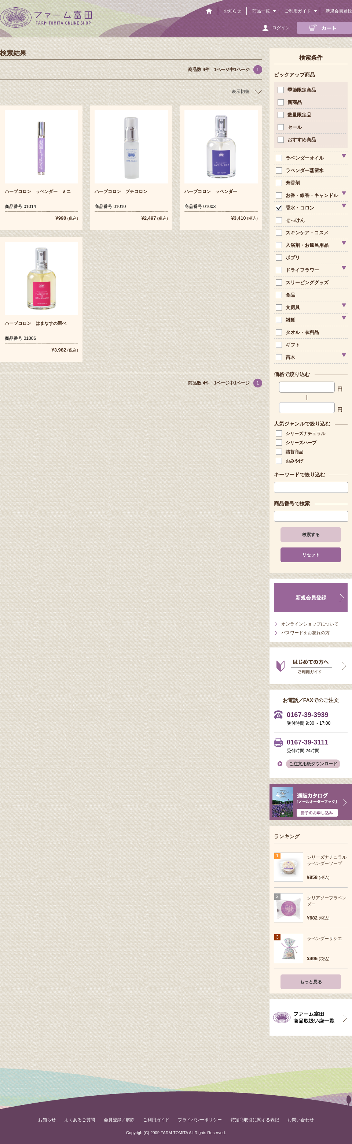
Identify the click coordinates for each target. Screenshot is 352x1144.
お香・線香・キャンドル (307, 195)
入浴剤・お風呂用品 (303, 245)
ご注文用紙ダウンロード (313, 763)
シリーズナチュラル (301, 433)
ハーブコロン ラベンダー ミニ (38, 191)
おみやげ (290, 461)
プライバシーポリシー (200, 1119)
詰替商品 (290, 451)
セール (290, 127)
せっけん (291, 220)
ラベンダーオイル (300, 158)
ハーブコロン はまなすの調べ (35, 323)
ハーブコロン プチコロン (121, 191)
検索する (311, 534)
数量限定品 (295, 115)
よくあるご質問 (79, 1119)
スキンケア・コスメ (303, 232)
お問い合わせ (300, 1119)
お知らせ (232, 11)
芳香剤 (288, 183)
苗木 (286, 357)
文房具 (288, 307)
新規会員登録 (339, 11)
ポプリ (288, 257)
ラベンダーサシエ (324, 938)
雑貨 (286, 320)
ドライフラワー (298, 270)
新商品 (290, 102)
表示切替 (240, 91)
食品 (286, 295)
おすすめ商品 (297, 139)
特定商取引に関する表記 (255, 1119)
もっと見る (311, 981)
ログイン (281, 27)
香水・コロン (295, 208)
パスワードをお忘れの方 (305, 632)
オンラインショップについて (309, 624)
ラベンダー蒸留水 (300, 170)
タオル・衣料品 (298, 332)
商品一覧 (261, 11)
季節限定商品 (297, 90)
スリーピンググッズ (303, 282)
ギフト (288, 345)
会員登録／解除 (119, 1119)
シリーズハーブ (296, 442)
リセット (311, 554)
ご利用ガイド (298, 11)
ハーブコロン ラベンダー (210, 191)
